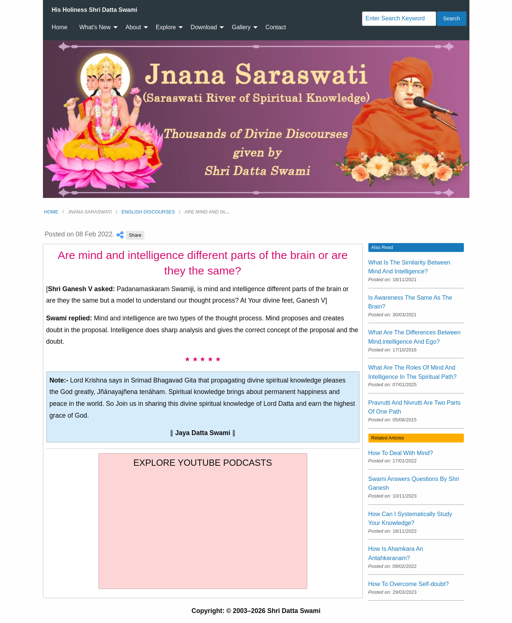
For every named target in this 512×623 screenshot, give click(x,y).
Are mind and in (207, 212)
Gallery (241, 27)
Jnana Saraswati (90, 212)
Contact (275, 27)
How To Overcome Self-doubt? (408, 584)
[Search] (399, 18)
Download (204, 27)
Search (451, 18)
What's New (95, 27)
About (133, 27)
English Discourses (148, 212)
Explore (166, 27)
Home (60, 27)
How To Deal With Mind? (400, 453)
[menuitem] (94, 10)
